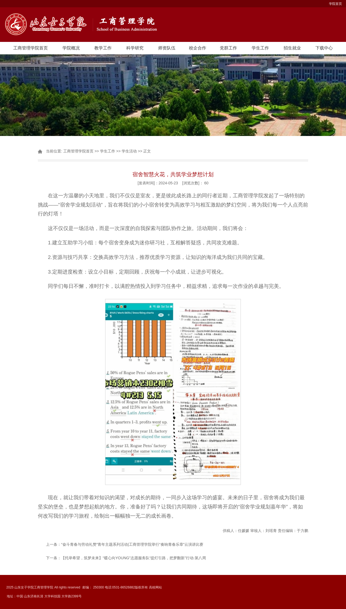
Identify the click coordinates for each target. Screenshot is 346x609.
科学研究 (135, 48)
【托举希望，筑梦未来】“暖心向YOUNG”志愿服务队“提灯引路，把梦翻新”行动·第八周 (133, 558)
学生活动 (129, 151)
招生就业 (292, 48)
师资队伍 (166, 48)
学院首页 (335, 4)
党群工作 (228, 48)
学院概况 (71, 48)
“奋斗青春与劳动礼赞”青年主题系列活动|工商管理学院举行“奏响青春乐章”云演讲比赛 (132, 544)
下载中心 (324, 48)
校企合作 (197, 48)
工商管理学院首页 (30, 48)
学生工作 (260, 48)
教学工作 (103, 48)
